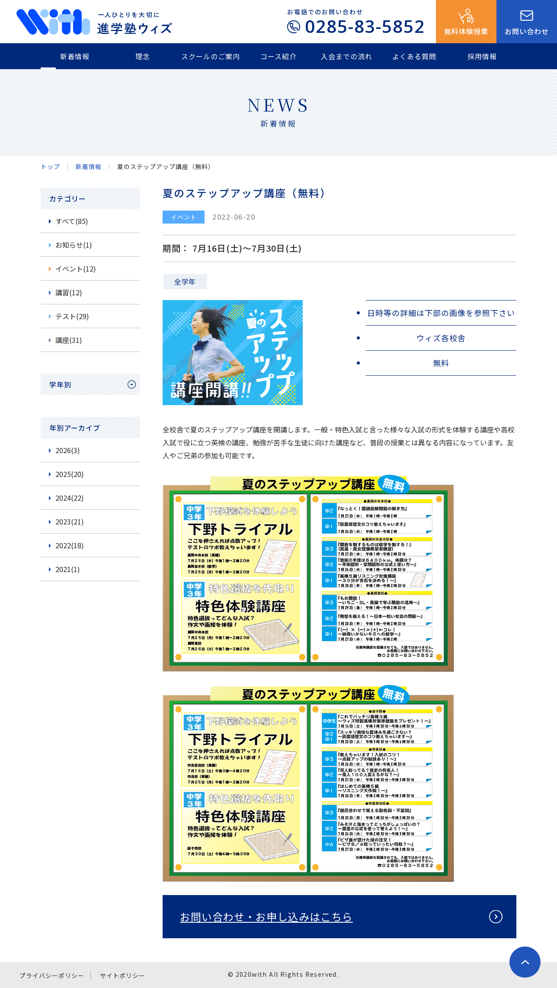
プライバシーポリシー (51, 975)
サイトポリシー (122, 975)
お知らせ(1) (73, 245)
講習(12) (68, 292)
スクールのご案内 (210, 56)
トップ (50, 166)
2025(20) (69, 474)
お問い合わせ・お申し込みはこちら (266, 916)
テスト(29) (72, 316)
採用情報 (482, 56)
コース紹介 (278, 56)
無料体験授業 (466, 31)
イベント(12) (75, 268)
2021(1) (67, 569)
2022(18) (69, 545)
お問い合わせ (527, 31)
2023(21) (69, 521)
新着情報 (75, 56)
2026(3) (67, 450)
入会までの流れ (346, 56)
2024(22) (69, 497)
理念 (142, 56)
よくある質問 (414, 56)
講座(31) (68, 340)
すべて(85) (71, 221)
